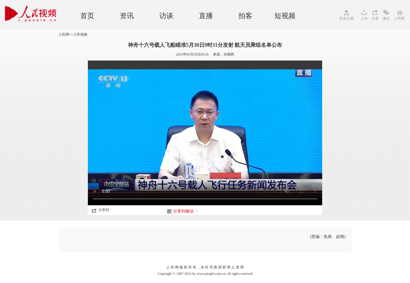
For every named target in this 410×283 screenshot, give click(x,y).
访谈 (166, 16)
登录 (342, 18)
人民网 (399, 18)
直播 (206, 16)
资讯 (127, 16)
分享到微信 (185, 211)
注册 (350, 18)
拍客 (245, 16)
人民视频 (80, 34)
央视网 (228, 54)
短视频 (284, 16)
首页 (87, 16)
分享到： (105, 210)
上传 (364, 18)
